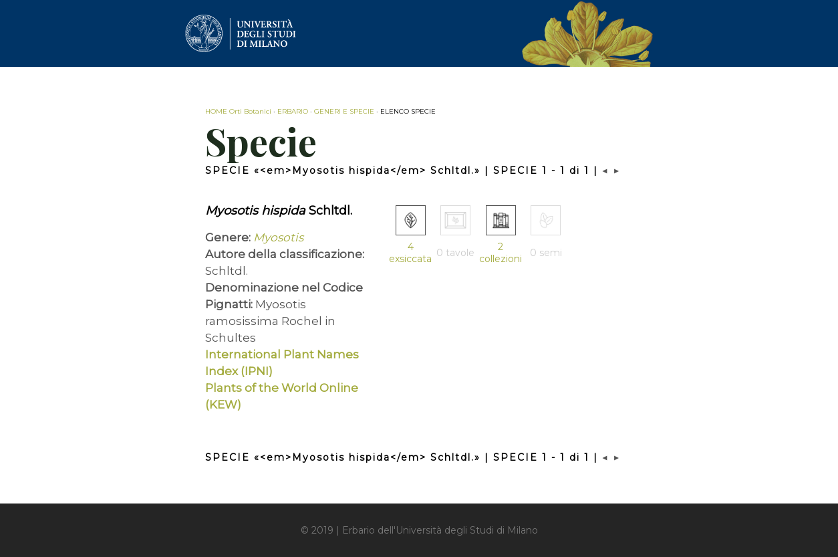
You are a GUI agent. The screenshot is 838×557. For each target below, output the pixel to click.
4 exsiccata (410, 253)
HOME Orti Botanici (238, 111)
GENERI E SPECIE (344, 111)
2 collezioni (500, 253)
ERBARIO (292, 111)
